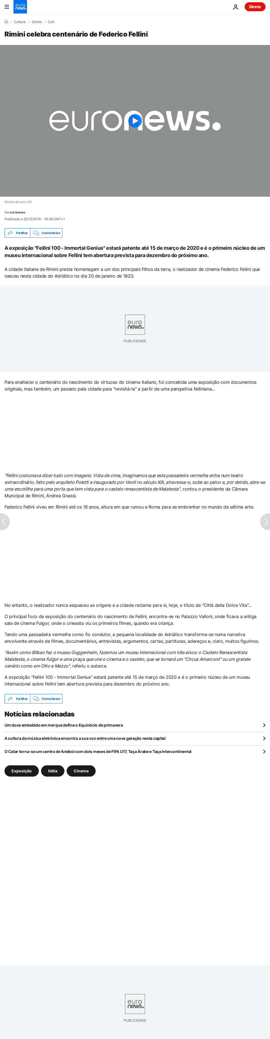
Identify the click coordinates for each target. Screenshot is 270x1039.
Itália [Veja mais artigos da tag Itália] (52, 770)
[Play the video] (135, 121)
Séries (37, 22)
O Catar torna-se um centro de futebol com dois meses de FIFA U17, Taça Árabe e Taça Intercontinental (98, 751)
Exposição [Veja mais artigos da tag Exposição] (22, 770)
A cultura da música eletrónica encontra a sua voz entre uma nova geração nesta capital (85, 738)
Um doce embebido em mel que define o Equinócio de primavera (63, 725)
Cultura (20, 22)
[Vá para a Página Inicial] (20, 6)
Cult (51, 22)
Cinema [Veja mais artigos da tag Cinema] (81, 770)
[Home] (6, 22)
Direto (255, 6)
